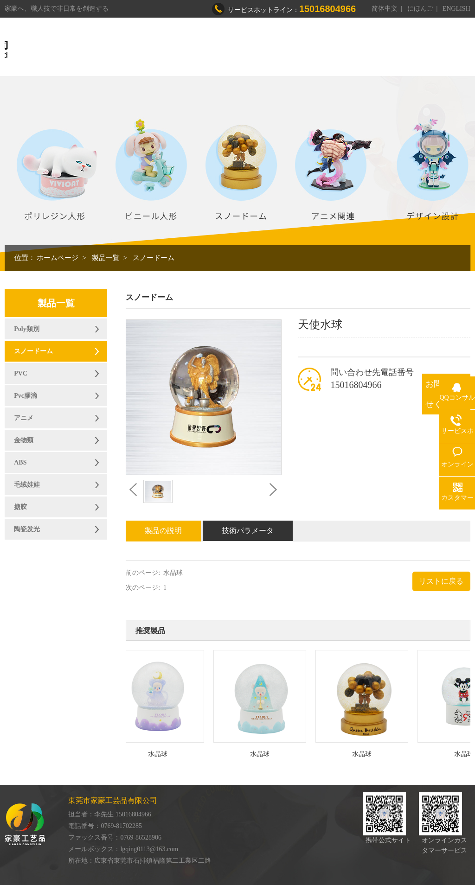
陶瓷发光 (27, 529)
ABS (20, 462)
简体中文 (385, 8)
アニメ (23, 417)
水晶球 (173, 572)
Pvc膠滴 (25, 395)
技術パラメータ (248, 531)
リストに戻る (441, 581)
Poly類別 (26, 328)
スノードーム (153, 257)
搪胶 (20, 506)
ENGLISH (456, 8)
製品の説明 (163, 531)
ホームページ (57, 257)
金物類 (23, 440)
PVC (20, 373)
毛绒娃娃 (27, 484)
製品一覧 (106, 257)
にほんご (420, 8)
